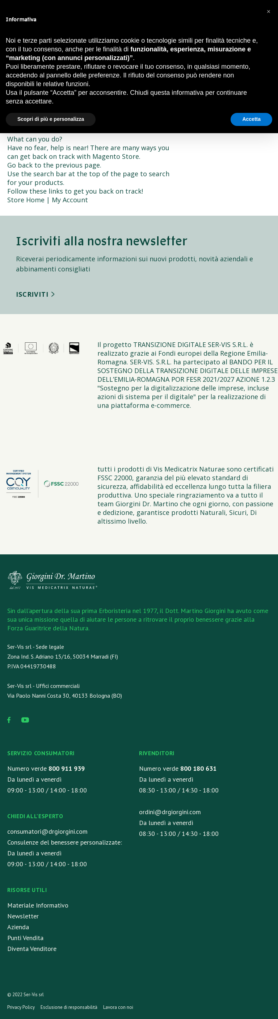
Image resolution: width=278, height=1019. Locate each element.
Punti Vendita (25, 938)
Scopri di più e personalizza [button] (50, 119)
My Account (70, 199)
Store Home (26, 199)
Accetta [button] (251, 119)
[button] (268, 11)
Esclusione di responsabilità (69, 1007)
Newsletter (23, 916)
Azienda (18, 927)
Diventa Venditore (31, 948)
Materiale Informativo (37, 905)
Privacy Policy (21, 1007)
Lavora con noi (118, 1007)
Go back (20, 165)
